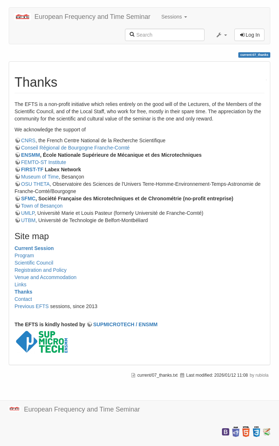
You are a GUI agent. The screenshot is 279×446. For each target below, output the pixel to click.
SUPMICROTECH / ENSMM (125, 324)
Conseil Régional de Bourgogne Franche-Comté (75, 148)
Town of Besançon (41, 206)
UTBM (28, 220)
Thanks (23, 292)
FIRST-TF (32, 169)
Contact (23, 299)
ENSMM (30, 155)
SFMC (28, 198)
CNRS (28, 140)
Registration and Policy (40, 270)
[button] (221, 35)
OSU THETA (35, 184)
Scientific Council (34, 263)
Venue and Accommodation (45, 277)
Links (21, 284)
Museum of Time (39, 177)
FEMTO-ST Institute (43, 162)
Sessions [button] (174, 17)
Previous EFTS (32, 306)
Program (24, 255)
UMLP (28, 213)
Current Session (34, 248)
